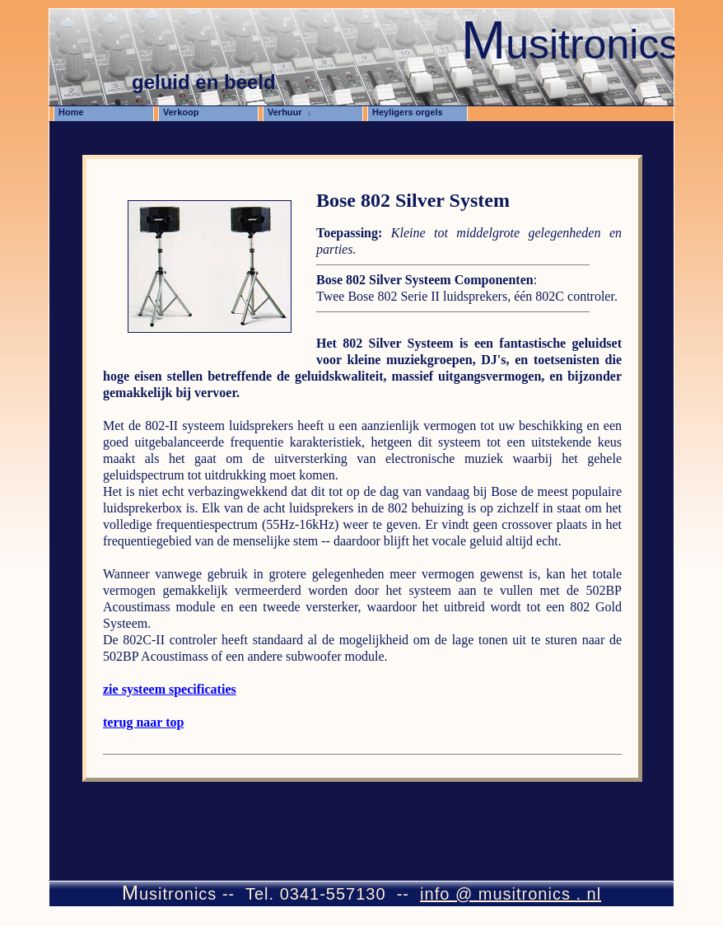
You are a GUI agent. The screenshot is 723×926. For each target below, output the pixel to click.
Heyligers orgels (412, 112)
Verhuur (289, 112)
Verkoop (185, 112)
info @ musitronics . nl (510, 894)
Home (75, 112)
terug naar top (143, 722)
